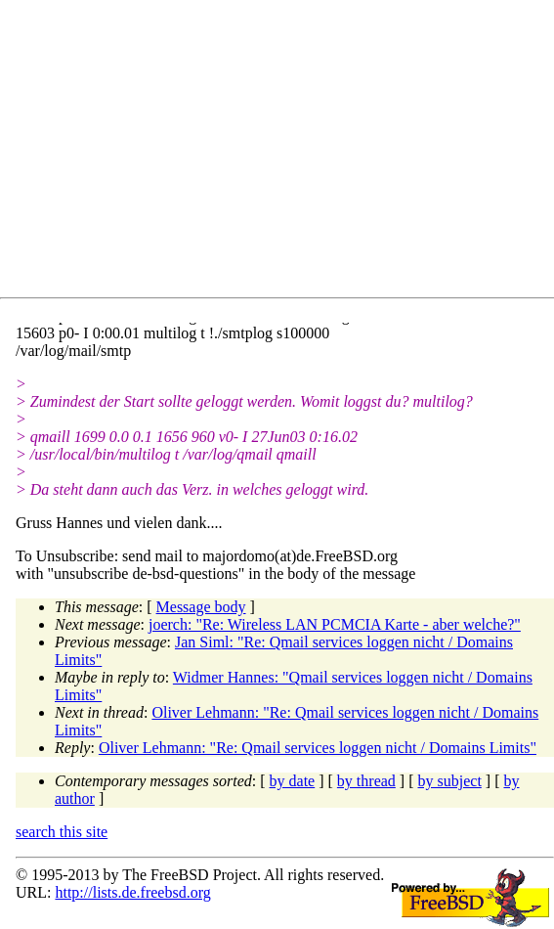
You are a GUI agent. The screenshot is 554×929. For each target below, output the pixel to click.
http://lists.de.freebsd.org (132, 892)
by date (293, 781)
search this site (61, 831)
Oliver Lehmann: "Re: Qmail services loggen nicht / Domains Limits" (317, 747)
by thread (366, 781)
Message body (201, 606)
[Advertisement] (285, 152)
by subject (450, 781)
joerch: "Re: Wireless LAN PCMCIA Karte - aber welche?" (335, 624)
